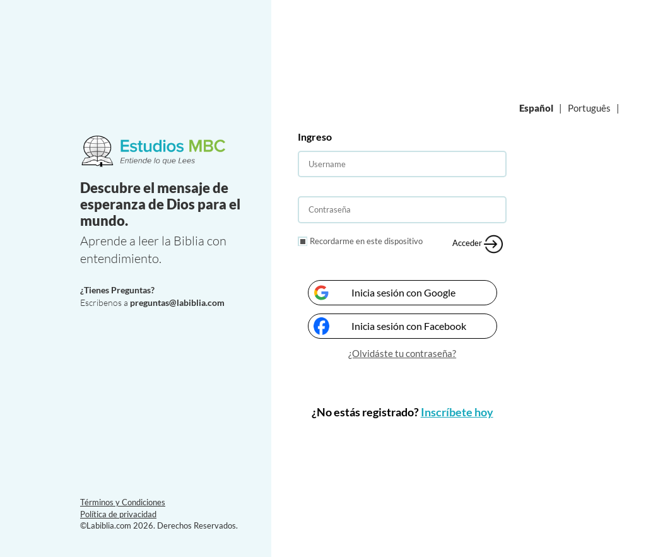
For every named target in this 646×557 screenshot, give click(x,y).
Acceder (477, 244)
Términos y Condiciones (122, 502)
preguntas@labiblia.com (177, 302)
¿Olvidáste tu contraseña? (402, 353)
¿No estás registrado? (402, 412)
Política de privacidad (118, 514)
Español (536, 108)
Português (589, 108)
